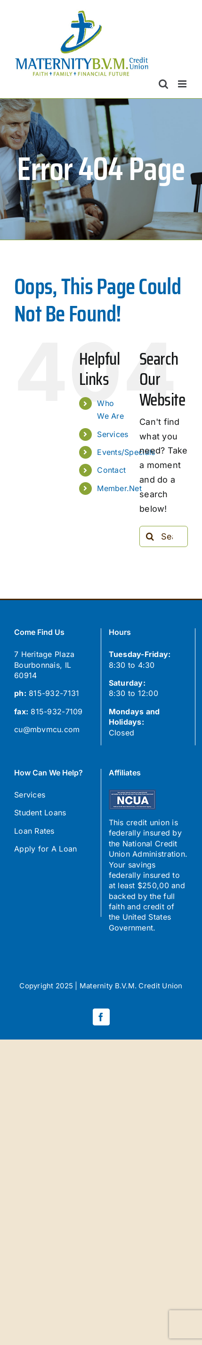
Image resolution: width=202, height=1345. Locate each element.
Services (112, 434)
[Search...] (163, 536)
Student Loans (40, 812)
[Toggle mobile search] (163, 84)
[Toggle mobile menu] (183, 84)
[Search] (150, 536)
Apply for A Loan (45, 848)
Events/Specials (126, 452)
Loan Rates (34, 831)
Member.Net (119, 488)
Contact (111, 470)
